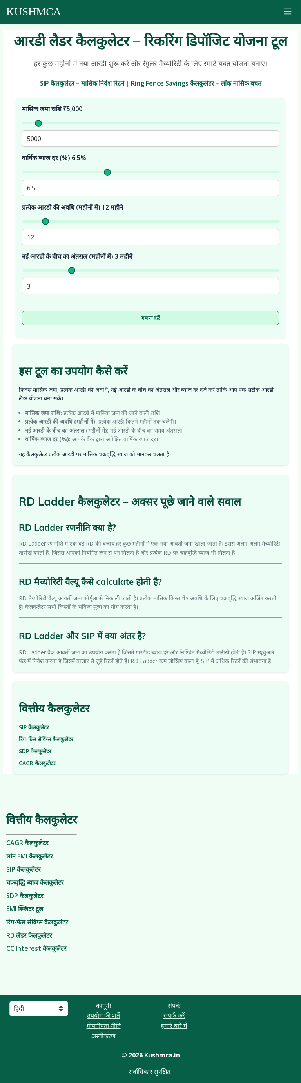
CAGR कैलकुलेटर (37, 763)
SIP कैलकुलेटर (34, 727)
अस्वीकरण (103, 1036)
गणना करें (150, 318)
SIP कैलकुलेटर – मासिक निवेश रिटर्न (82, 83)
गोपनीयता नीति (104, 1025)
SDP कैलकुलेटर (35, 751)
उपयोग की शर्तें (103, 1015)
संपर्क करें (174, 1015)
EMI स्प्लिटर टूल (24, 908)
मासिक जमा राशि (52, 108)
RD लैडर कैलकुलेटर (29, 935)
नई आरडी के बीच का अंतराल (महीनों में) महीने (77, 256)
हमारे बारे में (174, 1025)
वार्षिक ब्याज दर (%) (54, 157)
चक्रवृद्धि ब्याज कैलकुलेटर (35, 882)
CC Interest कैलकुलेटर (36, 948)
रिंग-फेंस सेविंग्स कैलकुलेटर (46, 739)
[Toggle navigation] (288, 12)
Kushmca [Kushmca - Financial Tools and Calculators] (33, 11)
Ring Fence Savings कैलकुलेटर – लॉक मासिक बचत (196, 83)
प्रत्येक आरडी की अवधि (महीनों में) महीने (72, 207)
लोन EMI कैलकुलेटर (29, 856)
